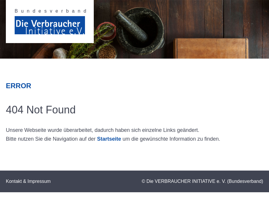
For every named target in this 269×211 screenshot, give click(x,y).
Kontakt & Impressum (28, 181)
